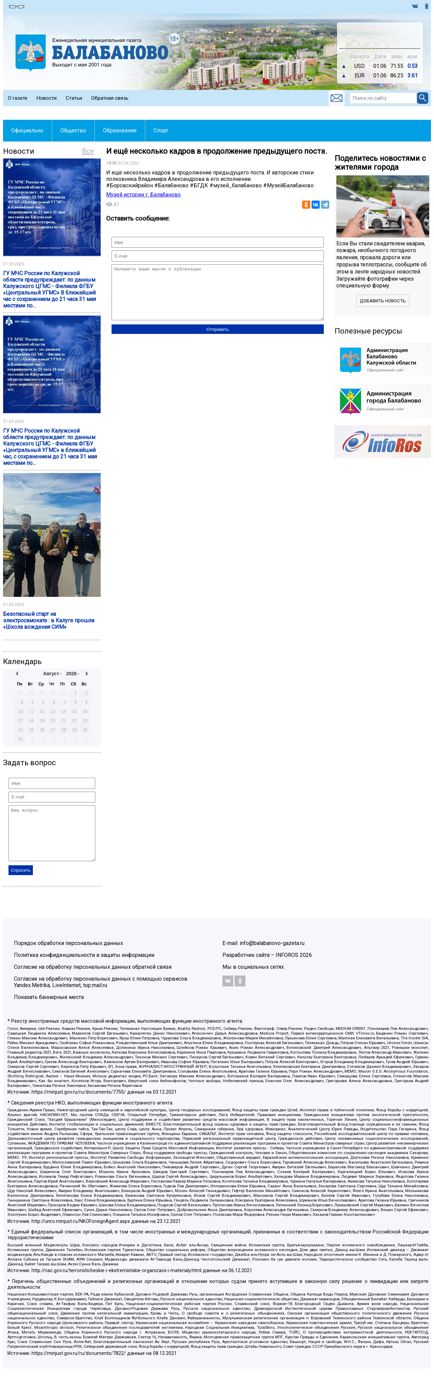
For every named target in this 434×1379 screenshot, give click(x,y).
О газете (17, 98)
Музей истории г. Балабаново (143, 194)
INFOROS (287, 965)
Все (88, 151)
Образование (120, 130)
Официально (27, 130)
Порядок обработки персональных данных (68, 953)
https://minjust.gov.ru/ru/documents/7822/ (79, 1363)
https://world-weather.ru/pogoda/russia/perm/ (380, 38)
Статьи (74, 98)
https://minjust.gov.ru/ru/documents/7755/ (79, 1102)
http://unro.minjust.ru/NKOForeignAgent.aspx (81, 1231)
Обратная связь (110, 98)
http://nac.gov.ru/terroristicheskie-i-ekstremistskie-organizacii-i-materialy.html (116, 1281)
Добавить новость (383, 300)
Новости (47, 98)
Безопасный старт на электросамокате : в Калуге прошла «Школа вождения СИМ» (48, 620)
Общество (73, 130)
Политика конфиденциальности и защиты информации (84, 965)
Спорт (161, 130)
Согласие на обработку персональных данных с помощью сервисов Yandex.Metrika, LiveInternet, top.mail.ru (101, 992)
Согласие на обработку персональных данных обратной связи (93, 977)
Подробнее (379, 32)
